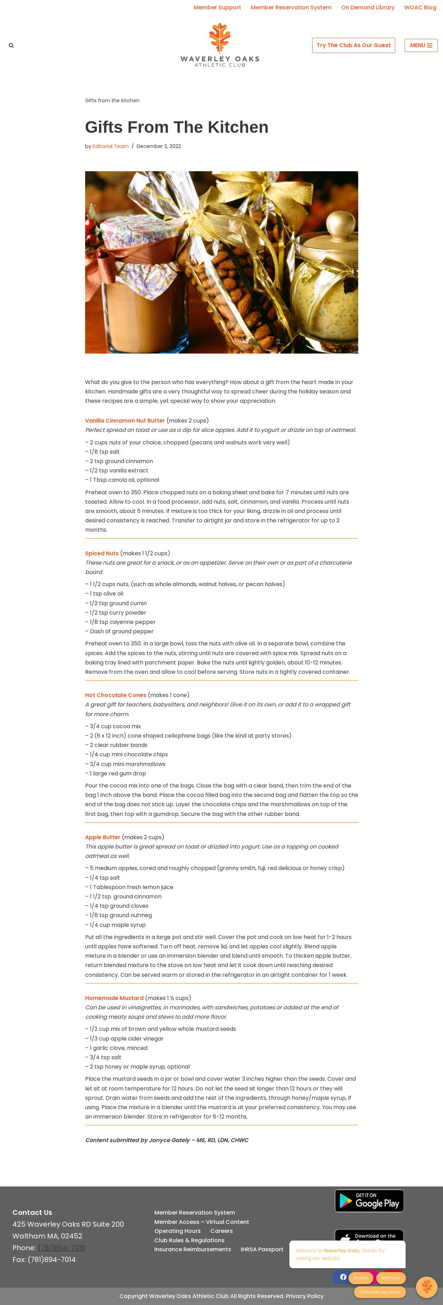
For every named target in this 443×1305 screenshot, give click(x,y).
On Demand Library (368, 7)
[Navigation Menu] (421, 45)
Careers (221, 1231)
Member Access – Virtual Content (201, 1222)
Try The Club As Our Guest (354, 45)
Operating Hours (177, 1231)
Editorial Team (111, 146)
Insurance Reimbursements (192, 1249)
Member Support (217, 7)
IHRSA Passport (262, 1249)
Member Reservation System (291, 7)
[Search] (11, 45)
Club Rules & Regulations (189, 1240)
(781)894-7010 (61, 1248)
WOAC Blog (420, 7)
